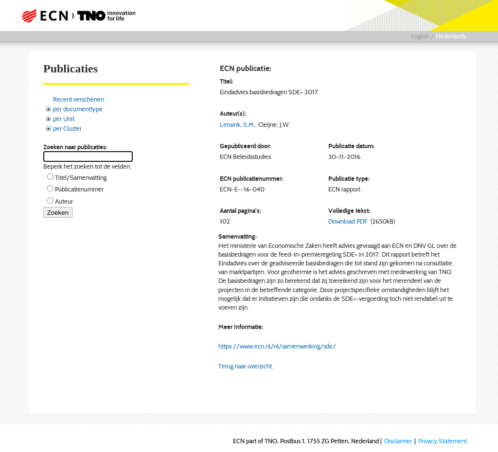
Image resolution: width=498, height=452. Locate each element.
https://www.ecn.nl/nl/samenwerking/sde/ (277, 346)
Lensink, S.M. (237, 124)
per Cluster (67, 128)
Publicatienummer (79, 189)
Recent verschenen (78, 99)
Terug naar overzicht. (245, 366)
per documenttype (78, 109)
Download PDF (348, 221)
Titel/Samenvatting (81, 177)
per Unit (63, 118)
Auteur (64, 201)
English (420, 36)
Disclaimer (398, 441)
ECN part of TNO (81, 15)
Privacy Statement (442, 441)
